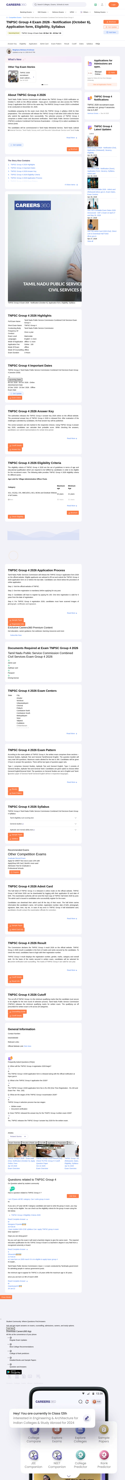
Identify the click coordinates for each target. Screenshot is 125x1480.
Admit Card (44, 44)
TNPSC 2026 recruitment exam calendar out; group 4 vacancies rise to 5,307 (101, 107)
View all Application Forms (102, 84)
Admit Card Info (16, 930)
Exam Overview (15, 1143)
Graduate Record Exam (17, 858)
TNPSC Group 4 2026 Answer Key (23, 171)
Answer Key (12, 44)
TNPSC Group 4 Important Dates (23, 168)
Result (66, 44)
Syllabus (89, 44)
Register (16, 872)
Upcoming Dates (15, 380)
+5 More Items (71, 185)
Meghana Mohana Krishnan (23, 50)
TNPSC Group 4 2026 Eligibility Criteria (25, 175)
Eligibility (23, 44)
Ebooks (13, 789)
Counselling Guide (17, 1012)
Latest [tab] (91, 134)
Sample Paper (15, 620)
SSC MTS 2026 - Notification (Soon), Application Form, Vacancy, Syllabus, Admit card (101, 171)
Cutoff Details (15, 445)
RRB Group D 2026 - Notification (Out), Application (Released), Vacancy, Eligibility (101, 150)
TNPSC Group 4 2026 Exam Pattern (24, 181)
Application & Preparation (56, 1143)
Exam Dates (15, 398)
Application (33, 44)
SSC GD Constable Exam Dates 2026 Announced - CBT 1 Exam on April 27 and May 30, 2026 (101, 212)
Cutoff (74, 44)
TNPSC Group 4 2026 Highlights (23, 165)
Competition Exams (15, 17)
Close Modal (6, 1297)
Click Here (27, 1046)
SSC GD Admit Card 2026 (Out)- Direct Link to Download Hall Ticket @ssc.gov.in (101, 233)
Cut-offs (43, 1143)
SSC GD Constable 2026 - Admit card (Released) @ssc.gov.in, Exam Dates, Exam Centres (101, 191)
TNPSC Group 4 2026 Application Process (26, 178)
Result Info (14, 981)
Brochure (111, 22)
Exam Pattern (56, 44)
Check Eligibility (16, 517)
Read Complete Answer (18, 1219)
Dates (81, 44)
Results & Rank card (30, 1143)
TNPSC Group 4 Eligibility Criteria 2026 (25, 1215)
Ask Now (111, 32)
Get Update (111, 27)
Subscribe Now (15, 635)
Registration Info (16, 624)
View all (90, 241)
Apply (113, 72)
